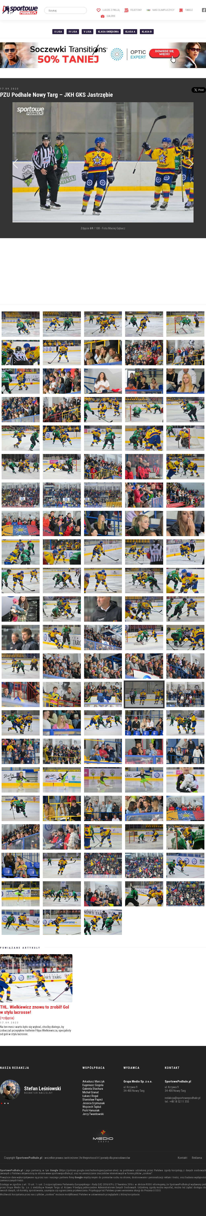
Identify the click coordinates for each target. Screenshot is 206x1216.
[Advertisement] (103, 271)
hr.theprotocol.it (89, 1158)
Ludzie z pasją (108, 9)
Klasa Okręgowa (108, 31)
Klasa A (130, 31)
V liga (87, 31)
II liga (58, 31)
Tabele (186, 9)
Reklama (197, 1158)
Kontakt (182, 1158)
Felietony (133, 9)
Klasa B (147, 31)
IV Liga (73, 31)
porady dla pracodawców (115, 1158)
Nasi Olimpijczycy (160, 9)
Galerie (108, 15)
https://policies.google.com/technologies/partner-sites (89, 1170)
